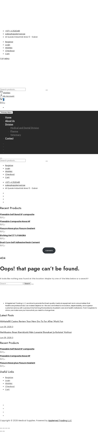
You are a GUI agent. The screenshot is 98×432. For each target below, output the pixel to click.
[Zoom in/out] (1, 428)
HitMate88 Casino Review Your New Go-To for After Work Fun (31, 321)
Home (8, 117)
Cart (7, 53)
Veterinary (15, 135)
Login (7, 44)
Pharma (14, 131)
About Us (10, 121)
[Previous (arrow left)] (1, 431)
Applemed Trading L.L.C (60, 420)
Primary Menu (6, 112)
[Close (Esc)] (9, 428)
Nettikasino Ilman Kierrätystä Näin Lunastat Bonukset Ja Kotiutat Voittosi (36, 332)
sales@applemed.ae (15, 33)
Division (9, 124)
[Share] (6, 428)
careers (49, 250)
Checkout (10, 50)
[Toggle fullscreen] (4, 428)
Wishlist (8, 47)
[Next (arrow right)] (4, 431)
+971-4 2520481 (12, 31)
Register (9, 41)
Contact (9, 138)
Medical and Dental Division (24, 128)
